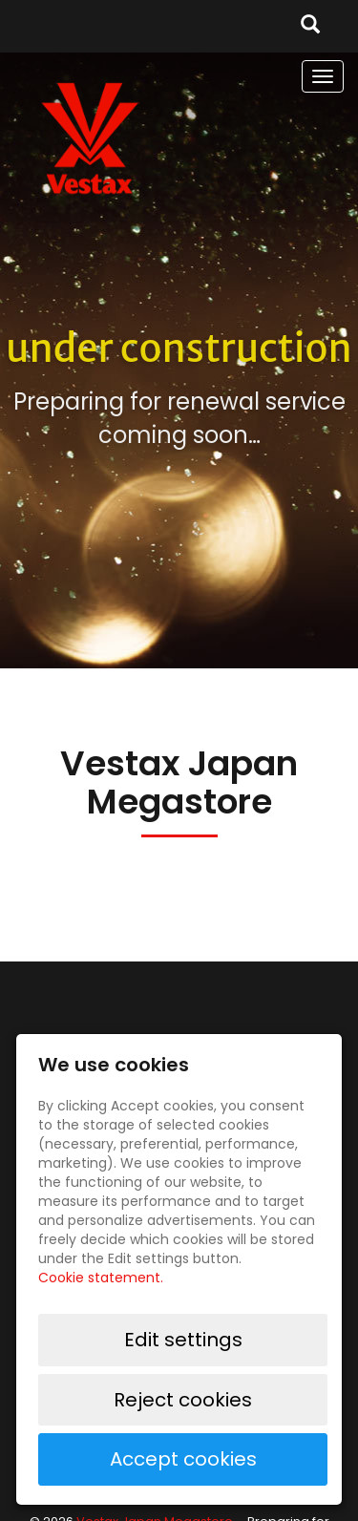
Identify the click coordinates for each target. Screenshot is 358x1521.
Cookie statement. (100, 1277)
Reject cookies (183, 1399)
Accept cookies (183, 1459)
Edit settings (183, 1339)
